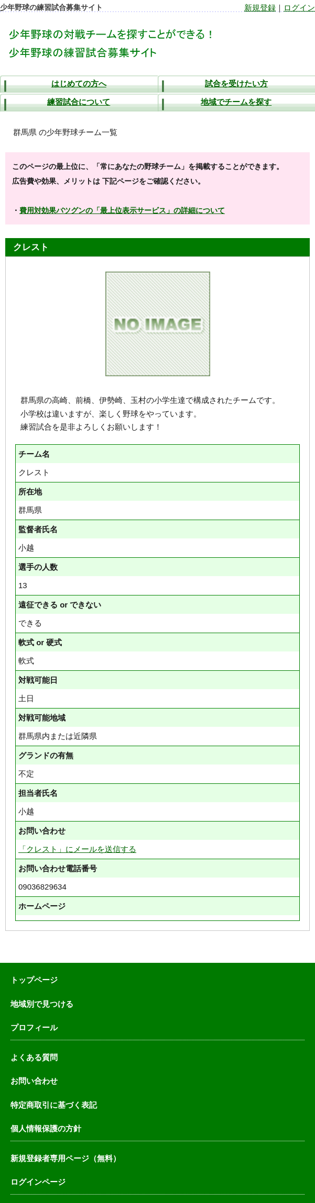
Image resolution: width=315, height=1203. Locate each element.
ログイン (299, 7)
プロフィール (34, 1027)
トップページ (34, 979)
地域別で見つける (41, 1003)
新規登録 (260, 7)
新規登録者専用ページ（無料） (65, 1158)
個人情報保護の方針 (45, 1128)
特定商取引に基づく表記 (53, 1104)
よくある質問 (34, 1057)
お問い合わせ (34, 1080)
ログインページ (38, 1181)
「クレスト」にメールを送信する (77, 849)
